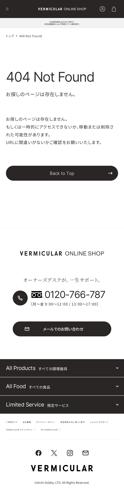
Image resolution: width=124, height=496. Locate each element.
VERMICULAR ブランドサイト (21, 430)
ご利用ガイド (12, 422)
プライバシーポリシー (46, 422)
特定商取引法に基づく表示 (72, 422)
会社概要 (27, 422)
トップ (10, 36)
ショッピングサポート (99, 422)
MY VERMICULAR (51, 430)
